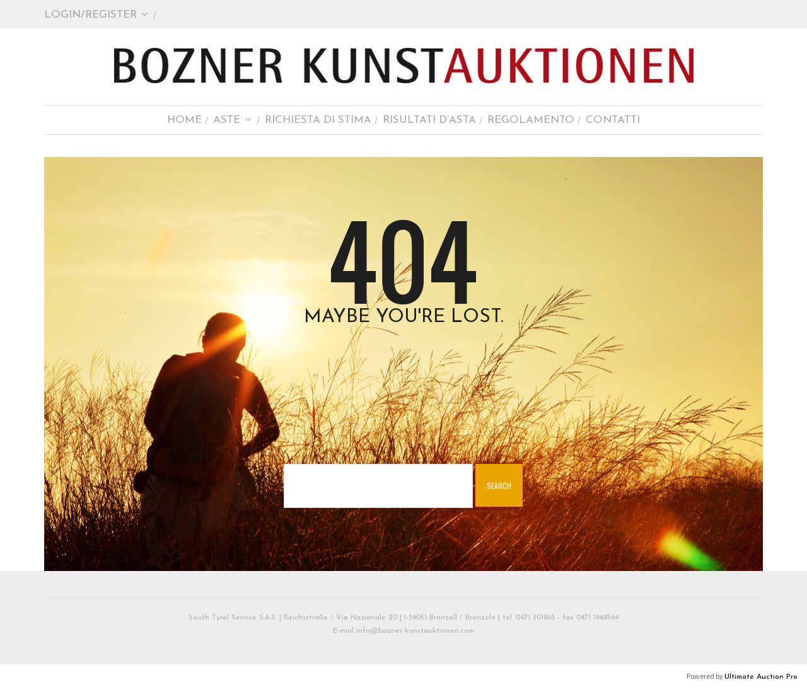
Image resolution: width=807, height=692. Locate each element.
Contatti (613, 120)
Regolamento (530, 120)
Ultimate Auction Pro (761, 677)
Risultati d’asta (429, 120)
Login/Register (96, 14)
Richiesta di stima (318, 120)
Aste (232, 120)
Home (184, 120)
